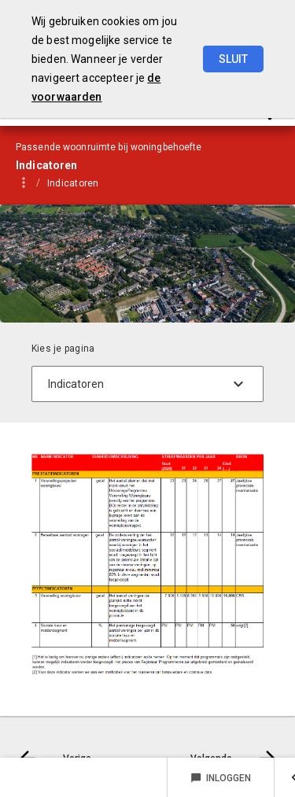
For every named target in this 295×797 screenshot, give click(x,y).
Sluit (233, 59)
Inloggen (220, 778)
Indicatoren (73, 183)
